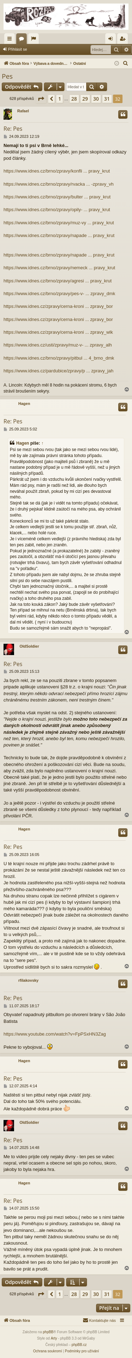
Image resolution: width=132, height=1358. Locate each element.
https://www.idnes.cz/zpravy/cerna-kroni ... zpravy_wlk (58, 332)
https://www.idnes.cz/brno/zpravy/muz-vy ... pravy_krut (59, 222)
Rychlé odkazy (11, 40)
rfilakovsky (28, 980)
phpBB (48, 1332)
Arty (54, 1338)
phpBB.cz (79, 1345)
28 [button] (74, 98)
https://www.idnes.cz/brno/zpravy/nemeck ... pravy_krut (59, 267)
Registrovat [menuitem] (124, 40)
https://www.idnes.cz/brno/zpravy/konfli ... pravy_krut (57, 171)
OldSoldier (29, 646)
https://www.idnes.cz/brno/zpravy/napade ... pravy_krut (59, 235)
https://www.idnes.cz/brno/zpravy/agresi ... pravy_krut (58, 280)
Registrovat (47, 49)
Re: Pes (13, 128)
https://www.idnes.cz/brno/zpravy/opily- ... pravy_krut (57, 209)
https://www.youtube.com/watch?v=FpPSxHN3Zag (55, 1034)
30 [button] (96, 98)
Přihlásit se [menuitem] (112, 40)
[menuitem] (125, 63)
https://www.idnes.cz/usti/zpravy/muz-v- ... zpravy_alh (58, 345)
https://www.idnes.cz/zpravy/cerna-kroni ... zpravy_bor (58, 306)
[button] (41, 99)
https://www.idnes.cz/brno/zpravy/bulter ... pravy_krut (57, 196)
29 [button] (85, 98)
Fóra (23, 40)
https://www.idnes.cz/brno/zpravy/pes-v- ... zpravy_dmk (59, 293)
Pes (7, 76)
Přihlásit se (17, 49)
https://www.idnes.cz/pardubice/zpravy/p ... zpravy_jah (58, 370)
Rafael (23, 111)
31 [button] (107, 98)
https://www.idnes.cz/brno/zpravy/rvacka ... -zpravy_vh (59, 184)
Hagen (24, 403)
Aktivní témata (35, 40)
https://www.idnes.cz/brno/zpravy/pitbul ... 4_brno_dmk (59, 358)
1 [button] (59, 98)
